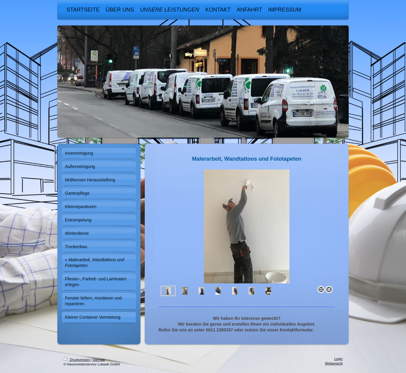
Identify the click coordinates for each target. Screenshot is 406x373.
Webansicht (334, 363)
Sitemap (99, 359)
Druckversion (77, 359)
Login (338, 359)
